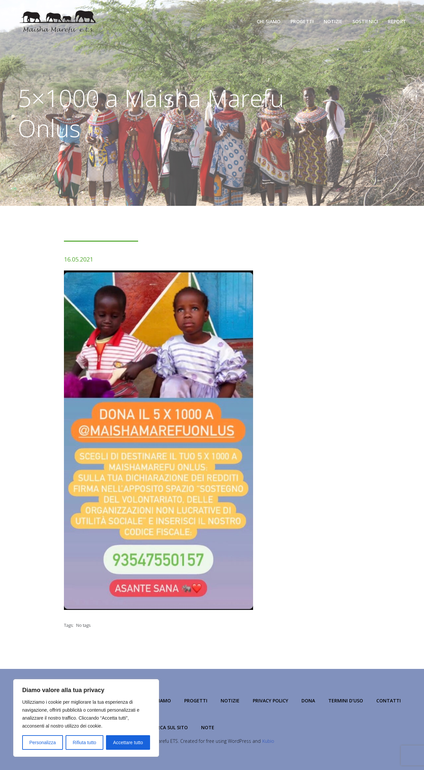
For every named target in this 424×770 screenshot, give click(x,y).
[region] (86, 718)
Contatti (388, 700)
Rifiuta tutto (84, 742)
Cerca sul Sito (169, 727)
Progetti (302, 21)
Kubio (268, 741)
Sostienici (365, 21)
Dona (308, 700)
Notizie (333, 21)
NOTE (207, 727)
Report (397, 21)
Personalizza (42, 742)
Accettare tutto (128, 742)
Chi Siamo (269, 21)
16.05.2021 (78, 259)
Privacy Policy (270, 700)
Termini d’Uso (345, 700)
